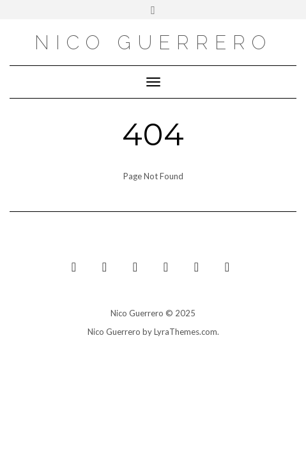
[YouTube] (74, 267)
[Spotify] (227, 267)
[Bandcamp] (105, 267)
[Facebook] (197, 267)
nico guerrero (153, 42)
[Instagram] (166, 267)
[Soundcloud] (135, 267)
